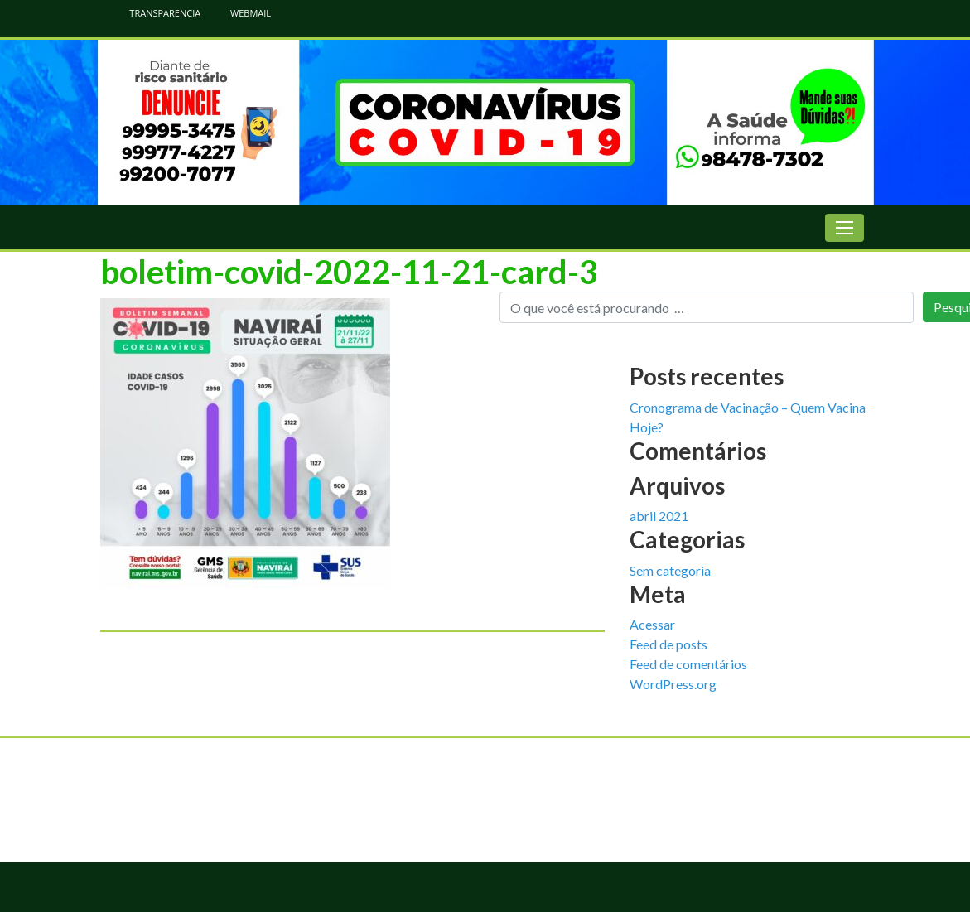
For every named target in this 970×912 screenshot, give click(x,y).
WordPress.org (673, 684)
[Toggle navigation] (844, 228)
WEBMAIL (242, 13)
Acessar (652, 624)
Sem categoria (670, 570)
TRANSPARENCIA (157, 13)
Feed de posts (668, 644)
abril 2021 (659, 516)
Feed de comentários (688, 664)
